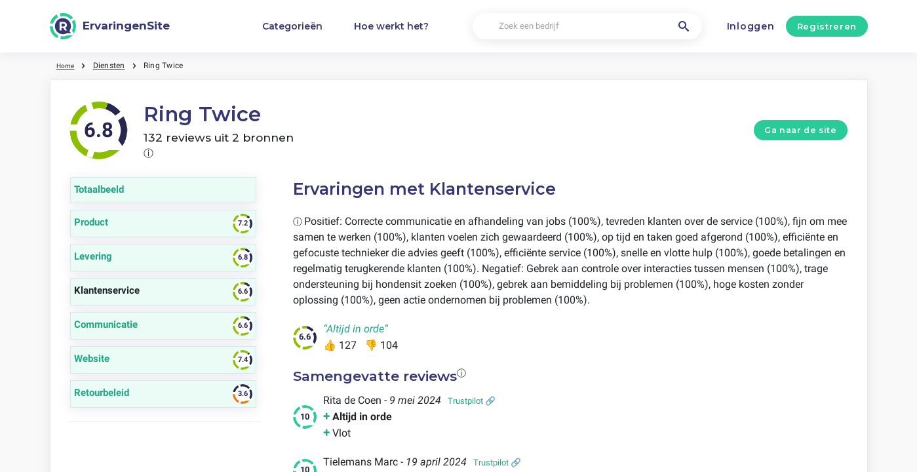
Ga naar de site (800, 130)
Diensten (113, 65)
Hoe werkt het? (391, 26)
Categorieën (292, 26)
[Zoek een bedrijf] (587, 26)
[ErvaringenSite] (110, 26)
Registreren (827, 26)
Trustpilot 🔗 (472, 401)
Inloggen (751, 26)
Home (67, 65)
